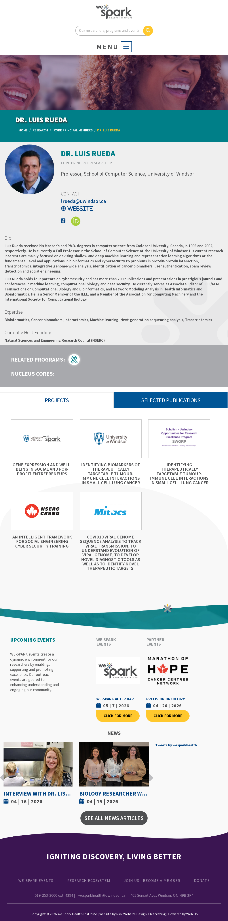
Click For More (118, 715)
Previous (2, 774)
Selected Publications (171, 400)
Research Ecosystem (88, 880)
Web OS (192, 914)
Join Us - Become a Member (152, 880)
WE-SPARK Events (35, 880)
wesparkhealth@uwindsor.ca (101, 895)
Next (150, 774)
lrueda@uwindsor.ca (83, 201)
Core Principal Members (73, 130)
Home (23, 130)
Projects (57, 400)
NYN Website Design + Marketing (141, 914)
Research (40, 130)
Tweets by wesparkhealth (176, 745)
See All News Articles (114, 818)
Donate (202, 880)
